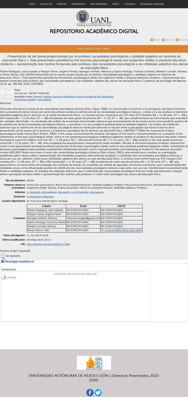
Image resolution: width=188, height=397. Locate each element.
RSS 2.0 (183, 39)
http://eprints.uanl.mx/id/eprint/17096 (48, 244)
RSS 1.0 (170, 39)
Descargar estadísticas (17, 261)
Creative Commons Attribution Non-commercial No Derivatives (77, 96)
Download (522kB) (25, 99)
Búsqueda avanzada (152, 4)
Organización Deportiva (40, 196)
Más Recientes (99, 4)
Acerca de (46, 4)
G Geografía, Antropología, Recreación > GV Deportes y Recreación (65, 192)
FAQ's (115, 4)
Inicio (32, 4)
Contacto (129, 4)
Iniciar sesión (84, 48)
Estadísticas (78, 4)
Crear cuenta (102, 48)
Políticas (61, 4)
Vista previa (44, 99)
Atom (157, 39)
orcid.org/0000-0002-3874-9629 (121, 230)
